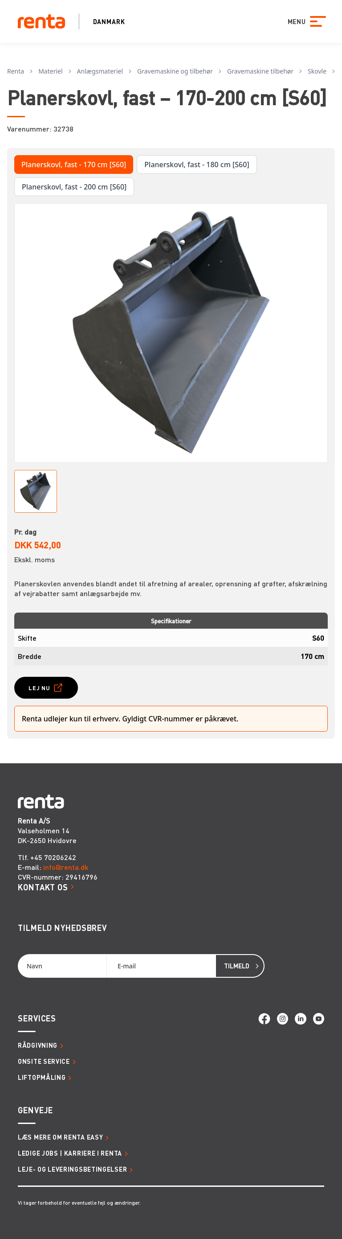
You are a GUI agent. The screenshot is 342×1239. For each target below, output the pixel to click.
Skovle (317, 71)
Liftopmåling (41, 1077)
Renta (15, 71)
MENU (294, 21)
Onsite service (44, 1061)
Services (37, 1018)
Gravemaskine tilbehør (260, 71)
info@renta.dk (65, 867)
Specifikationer (171, 621)
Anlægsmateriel (100, 71)
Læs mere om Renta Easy (60, 1137)
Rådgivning (37, 1045)
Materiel (50, 71)
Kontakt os (43, 887)
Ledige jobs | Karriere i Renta (70, 1153)
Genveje (35, 1110)
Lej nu (39, 688)
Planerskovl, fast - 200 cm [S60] (74, 187)
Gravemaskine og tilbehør (175, 71)
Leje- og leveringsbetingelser (72, 1169)
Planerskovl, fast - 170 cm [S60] (73, 164)
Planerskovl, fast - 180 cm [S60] (196, 164)
